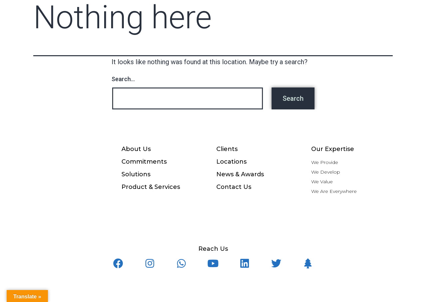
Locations (231, 161)
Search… (123, 79)
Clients (227, 149)
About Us (136, 149)
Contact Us (233, 187)
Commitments (144, 161)
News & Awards (240, 174)
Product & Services (150, 187)
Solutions (135, 174)
